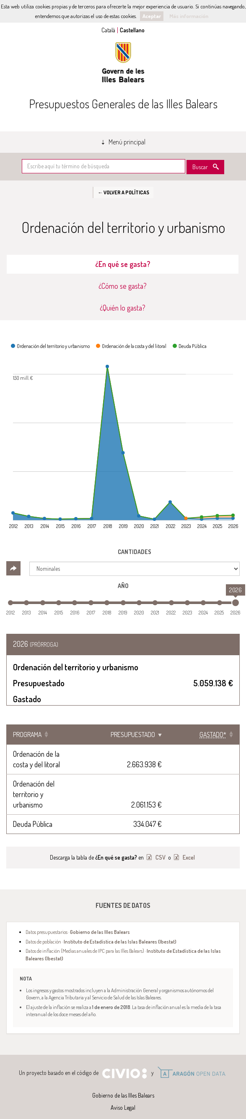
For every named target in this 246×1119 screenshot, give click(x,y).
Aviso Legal (123, 1097)
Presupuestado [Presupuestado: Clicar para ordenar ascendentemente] (148, 734)
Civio (124, 1063)
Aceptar (151, 16)
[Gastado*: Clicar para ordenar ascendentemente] (212, 734)
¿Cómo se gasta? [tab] (122, 285)
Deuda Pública (32, 813)
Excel (188, 846)
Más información (188, 16)
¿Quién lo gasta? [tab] (122, 307)
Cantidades (134, 551)
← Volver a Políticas (123, 192)
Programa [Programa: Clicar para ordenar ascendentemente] (27, 734)
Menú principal (127, 142)
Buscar (200, 166)
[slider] (235, 603)
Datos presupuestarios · (78, 921)
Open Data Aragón (191, 1062)
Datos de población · (101, 931)
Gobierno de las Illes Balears (123, 62)
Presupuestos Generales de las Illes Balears (123, 103)
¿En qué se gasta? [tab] (122, 264)
